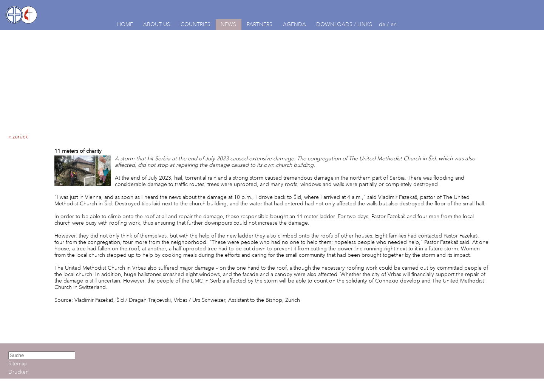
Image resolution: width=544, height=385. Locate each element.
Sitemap (18, 363)
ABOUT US (156, 24)
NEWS (228, 24)
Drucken (18, 372)
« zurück (18, 137)
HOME (125, 24)
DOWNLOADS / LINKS (344, 24)
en (394, 24)
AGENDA (294, 24)
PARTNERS (259, 24)
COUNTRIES (195, 24)
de (382, 24)
